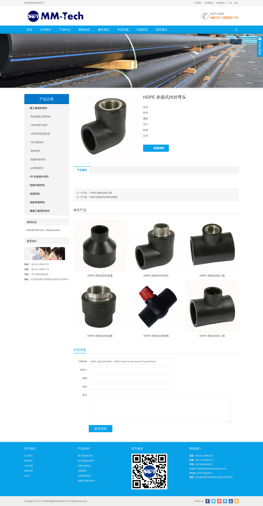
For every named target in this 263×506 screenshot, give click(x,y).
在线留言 (220, 3)
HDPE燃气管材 (39, 125)
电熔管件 (36, 150)
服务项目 (103, 29)
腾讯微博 (225, 501)
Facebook (207, 501)
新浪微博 (219, 501)
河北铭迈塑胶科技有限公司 (54, 501)
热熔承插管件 (38, 159)
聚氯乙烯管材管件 (86, 481)
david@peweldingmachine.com (212, 468)
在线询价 (159, 148)
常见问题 (123, 29)
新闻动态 (84, 29)
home (27, 476)
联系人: (83, 370)
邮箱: (85, 378)
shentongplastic (204, 473)
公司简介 (198, 3)
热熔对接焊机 (84, 466)
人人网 (231, 501)
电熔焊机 (82, 471)
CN (230, 3)
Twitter (213, 501)
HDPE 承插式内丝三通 (101, 193)
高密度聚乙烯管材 (41, 116)
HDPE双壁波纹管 (40, 133)
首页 (29, 29)
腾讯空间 (236, 501)
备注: (85, 395)
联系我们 (209, 3)
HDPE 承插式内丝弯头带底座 (104, 197)
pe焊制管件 (37, 168)
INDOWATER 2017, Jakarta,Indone (43, 230)
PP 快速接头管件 (86, 461)
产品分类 (46, 99)
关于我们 (28, 456)
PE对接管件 (37, 142)
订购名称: (82, 361)
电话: (85, 386)
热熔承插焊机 (84, 476)
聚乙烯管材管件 (85, 456)
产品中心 (65, 29)
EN (236, 3)
